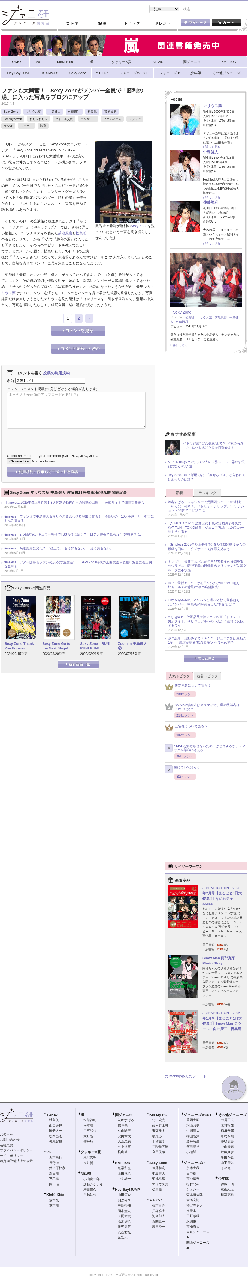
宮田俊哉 (158, 1152)
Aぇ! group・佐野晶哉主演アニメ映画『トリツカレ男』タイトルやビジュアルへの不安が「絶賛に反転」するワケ (207, 622)
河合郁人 (158, 1217)
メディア (135, 119)
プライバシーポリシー (16, 1151)
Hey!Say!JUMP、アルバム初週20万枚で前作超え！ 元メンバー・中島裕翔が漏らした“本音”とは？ (207, 603)
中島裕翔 (124, 1206)
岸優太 (191, 1211)
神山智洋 (192, 1137)
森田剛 (54, 1174)
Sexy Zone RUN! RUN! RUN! (95, 646)
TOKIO (52, 1115)
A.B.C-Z (155, 1201)
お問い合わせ (10, 1140)
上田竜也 (124, 1174)
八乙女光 (124, 1233)
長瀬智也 (55, 1142)
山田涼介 (124, 1195)
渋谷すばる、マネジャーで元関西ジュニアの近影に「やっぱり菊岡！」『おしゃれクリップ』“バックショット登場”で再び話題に (206, 507)
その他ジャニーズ (232, 1115)
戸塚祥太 (158, 1211)
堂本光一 (55, 1201)
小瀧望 (191, 1152)
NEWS (86, 1174)
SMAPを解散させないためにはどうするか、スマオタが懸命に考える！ (205, 749)
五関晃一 (158, 1222)
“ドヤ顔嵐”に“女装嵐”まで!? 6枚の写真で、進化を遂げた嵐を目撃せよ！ (214, 446)
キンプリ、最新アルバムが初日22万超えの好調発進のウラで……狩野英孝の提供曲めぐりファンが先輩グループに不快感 (207, 566)
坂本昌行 (55, 1158)
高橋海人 (192, 1227)
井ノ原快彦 (57, 1169)
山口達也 (55, 1126)
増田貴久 (89, 1190)
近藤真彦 (227, 1152)
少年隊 (223, 1179)
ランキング (207, 493)
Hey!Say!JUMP (127, 1190)
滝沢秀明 (89, 1158)
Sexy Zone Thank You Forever (19, 646)
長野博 (54, 1163)
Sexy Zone (11, 112)
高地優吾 (192, 1179)
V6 (48, 1153)
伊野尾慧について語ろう (188, 687)
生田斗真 (227, 1158)
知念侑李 (124, 1201)
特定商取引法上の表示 (16, 1161)
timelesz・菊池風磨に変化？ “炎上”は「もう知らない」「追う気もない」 (58, 549)
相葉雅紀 (89, 1121)
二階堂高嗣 (160, 1147)
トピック (132, 24)
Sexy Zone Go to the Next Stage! (57, 646)
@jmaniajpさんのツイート (186, 1077)
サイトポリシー (11, 1156)
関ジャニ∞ (123, 1115)
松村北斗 (192, 1185)
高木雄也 (124, 1222)
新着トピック (207, 677)
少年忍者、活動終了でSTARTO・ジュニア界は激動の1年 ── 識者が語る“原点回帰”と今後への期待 (207, 641)
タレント (162, 24)
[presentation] (48, 437)
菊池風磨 (110, 112)
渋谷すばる (126, 1121)
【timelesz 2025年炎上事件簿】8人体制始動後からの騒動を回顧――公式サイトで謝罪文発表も (74, 503)
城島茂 (54, 1121)
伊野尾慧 (124, 1227)
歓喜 (43, 126)
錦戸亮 (123, 1126)
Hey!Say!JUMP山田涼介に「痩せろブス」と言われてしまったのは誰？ (206, 478)
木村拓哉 (227, 1126)
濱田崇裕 (192, 1147)
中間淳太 (192, 1131)
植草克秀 (227, 1195)
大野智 (88, 1137)
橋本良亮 (158, 1206)
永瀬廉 (191, 1222)
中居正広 (227, 1121)
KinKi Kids (55, 1195)
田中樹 (191, 1174)
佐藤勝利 (74, 112)
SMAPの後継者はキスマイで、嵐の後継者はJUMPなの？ (202, 708)
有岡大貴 (124, 1217)
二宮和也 (89, 1131)
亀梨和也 (124, 1169)
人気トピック (179, 677)
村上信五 (124, 1147)
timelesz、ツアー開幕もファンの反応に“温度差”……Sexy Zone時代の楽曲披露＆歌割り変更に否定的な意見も (78, 565)
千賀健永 (158, 1142)
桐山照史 (192, 1126)
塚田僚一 (158, 1227)
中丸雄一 (124, 1179)
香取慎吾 (227, 1142)
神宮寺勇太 (194, 1206)
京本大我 (192, 1169)
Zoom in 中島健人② (132, 646)
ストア (72, 24)
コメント (14, 389)
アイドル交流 (64, 119)
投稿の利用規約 (56, 373)
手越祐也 (89, 1195)
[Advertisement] (206, 394)
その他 (226, 1169)
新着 (179, 493)
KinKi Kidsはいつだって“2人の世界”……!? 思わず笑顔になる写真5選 (206, 465)
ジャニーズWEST (198, 1115)
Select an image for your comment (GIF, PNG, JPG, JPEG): (54, 456)
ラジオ (8, 126)
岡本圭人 (124, 1211)
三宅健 (54, 1179)
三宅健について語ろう (186, 728)
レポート (26, 126)
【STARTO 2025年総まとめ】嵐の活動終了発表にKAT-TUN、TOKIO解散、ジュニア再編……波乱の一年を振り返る (206, 528)
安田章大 (124, 1137)
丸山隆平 (124, 1131)
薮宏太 (123, 1238)
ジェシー (192, 1190)
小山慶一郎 (91, 1179)
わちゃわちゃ (38, 119)
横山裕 (123, 1152)
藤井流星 (192, 1142)
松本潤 (88, 1126)
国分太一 (55, 1131)
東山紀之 (227, 1190)
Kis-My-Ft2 (158, 1115)
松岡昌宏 (55, 1137)
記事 (102, 24)
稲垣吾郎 (227, 1131)
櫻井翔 (88, 1142)
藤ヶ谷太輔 (160, 1126)
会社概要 (6, 1146)
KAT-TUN (122, 1163)
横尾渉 (157, 1137)
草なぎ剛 (227, 1137)
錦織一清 (227, 1185)
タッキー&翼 (91, 1153)
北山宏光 (158, 1121)
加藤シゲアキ (93, 1185)
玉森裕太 (158, 1131)
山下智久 (227, 1163)
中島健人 (55, 112)
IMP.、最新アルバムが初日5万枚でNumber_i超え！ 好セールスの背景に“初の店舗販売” (207, 586)
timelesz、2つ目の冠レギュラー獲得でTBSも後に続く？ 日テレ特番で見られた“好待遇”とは (72, 535)
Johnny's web (13, 119)
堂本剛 (54, 1206)
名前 (10, 381)
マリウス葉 (33, 112)
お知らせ (6, 1135)
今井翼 (88, 1163)
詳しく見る (212, 147)
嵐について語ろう (182, 770)
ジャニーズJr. (194, 1163)
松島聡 (92, 112)
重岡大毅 (192, 1121)
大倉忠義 (124, 1142)
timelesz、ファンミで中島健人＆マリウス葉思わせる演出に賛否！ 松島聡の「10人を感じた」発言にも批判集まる (79, 519)
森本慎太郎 (194, 1195)
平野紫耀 (192, 1217)
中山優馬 (227, 1147)
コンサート (88, 119)
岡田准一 (55, 1185)
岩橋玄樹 (192, 1200)
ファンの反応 (112, 119)
